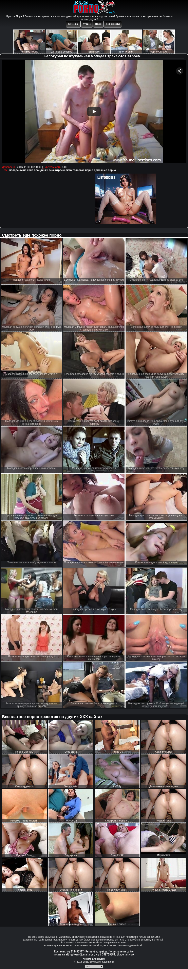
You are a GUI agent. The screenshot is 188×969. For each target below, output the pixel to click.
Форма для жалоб (94, 958)
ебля (30, 170)
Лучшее (87, 24)
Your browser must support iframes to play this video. (94, 112)
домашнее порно (105, 170)
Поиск (98, 24)
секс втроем (57, 170)
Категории (73, 24)
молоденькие (17, 170)
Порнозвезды (113, 24)
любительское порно (79, 170)
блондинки (41, 170)
